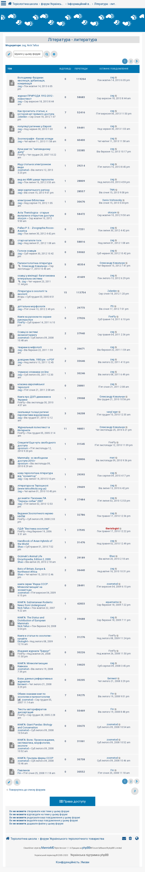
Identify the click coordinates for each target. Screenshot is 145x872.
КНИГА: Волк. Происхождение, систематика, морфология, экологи (36, 742)
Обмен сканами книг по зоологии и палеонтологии (34, 695)
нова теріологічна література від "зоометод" (35, 474)
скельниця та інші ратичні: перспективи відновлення (33, 413)
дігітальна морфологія (31, 306)
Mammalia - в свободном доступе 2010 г (33, 459)
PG (112, 306)
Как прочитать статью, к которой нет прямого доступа (36, 112)
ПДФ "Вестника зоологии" (33, 528)
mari (112, 457)
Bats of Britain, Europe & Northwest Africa (31, 570)
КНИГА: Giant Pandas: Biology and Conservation (35, 726)
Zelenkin (22, 116)
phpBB (86, 847)
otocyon (22, 218)
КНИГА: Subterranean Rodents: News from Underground (35, 604)
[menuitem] (130, 839)
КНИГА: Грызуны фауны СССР (35, 758)
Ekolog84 (23, 641)
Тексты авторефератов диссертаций (32, 711)
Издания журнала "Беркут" (34, 650)
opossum (23, 448)
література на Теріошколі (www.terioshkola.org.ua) (33, 487)
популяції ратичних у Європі (34, 126)
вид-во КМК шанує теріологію (36, 179)
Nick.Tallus (33, 45)
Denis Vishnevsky (112, 200)
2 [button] (130, 61)
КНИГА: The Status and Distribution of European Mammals (32, 620)
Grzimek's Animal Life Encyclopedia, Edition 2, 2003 (34, 558)
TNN (112, 189)
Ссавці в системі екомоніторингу (28, 333)
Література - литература (72, 39)
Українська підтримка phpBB (89, 855)
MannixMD (47, 847)
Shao (20, 546)
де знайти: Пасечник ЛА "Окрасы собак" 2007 (32, 500)
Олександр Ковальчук (34, 266)
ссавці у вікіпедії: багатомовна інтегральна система (36, 277)
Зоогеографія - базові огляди (35, 138)
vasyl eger (112, 412)
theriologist (112, 528)
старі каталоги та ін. (30, 240)
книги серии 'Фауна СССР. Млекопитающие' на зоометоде (33, 587)
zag (24, 45)
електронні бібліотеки (31, 200)
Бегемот (22, 684)
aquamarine (112, 602)
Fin (112, 693)
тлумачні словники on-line (33, 371)
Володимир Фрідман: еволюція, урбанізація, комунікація (31, 80)
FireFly (21, 322)
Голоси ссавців (27, 250)
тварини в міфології (30, 347)
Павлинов (24, 770)
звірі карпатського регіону (34, 189)
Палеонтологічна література (35, 263)
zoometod (23, 170)
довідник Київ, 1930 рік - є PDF (36, 359)
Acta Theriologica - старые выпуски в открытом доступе (36, 214)
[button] (137, 61)
